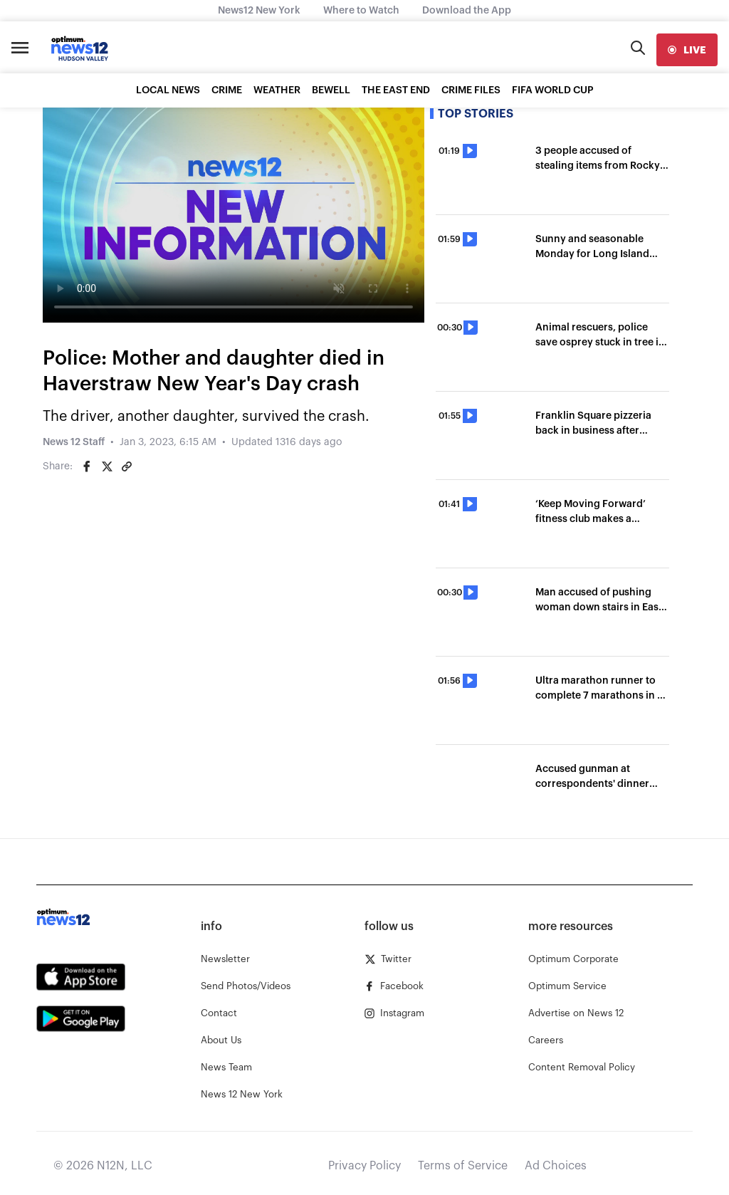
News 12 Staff (74, 442)
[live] (687, 49)
